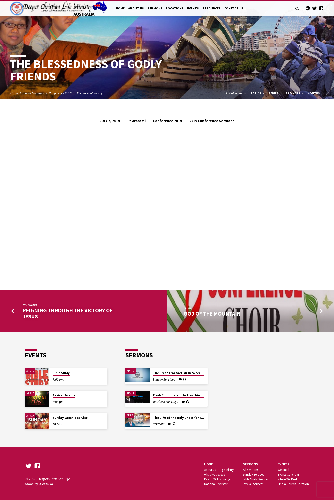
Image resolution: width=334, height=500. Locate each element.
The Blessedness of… (90, 93)
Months (315, 93)
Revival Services (253, 484)
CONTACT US (233, 8)
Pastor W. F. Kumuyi (217, 479)
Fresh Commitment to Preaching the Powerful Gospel (193, 395)
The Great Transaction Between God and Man (187, 373)
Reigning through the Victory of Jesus (68, 313)
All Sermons (250, 470)
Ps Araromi (136, 120)
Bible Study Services (255, 479)
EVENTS (193, 8)
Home (14, 93)
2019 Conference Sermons (211, 120)
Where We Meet (287, 479)
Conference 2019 (60, 93)
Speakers (295, 93)
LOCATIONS (175, 8)
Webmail (283, 470)
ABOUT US (136, 8)
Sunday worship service (70, 418)
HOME (120, 8)
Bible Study (61, 373)
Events (283, 464)
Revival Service (64, 395)
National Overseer (215, 484)
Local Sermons (33, 93)
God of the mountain (212, 313)
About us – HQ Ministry (219, 470)
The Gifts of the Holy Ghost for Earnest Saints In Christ (193, 418)
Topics (257, 93)
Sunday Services (253, 475)
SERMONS (155, 8)
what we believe (214, 475)
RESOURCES (211, 8)
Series (276, 93)
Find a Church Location (293, 484)
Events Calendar (288, 475)
